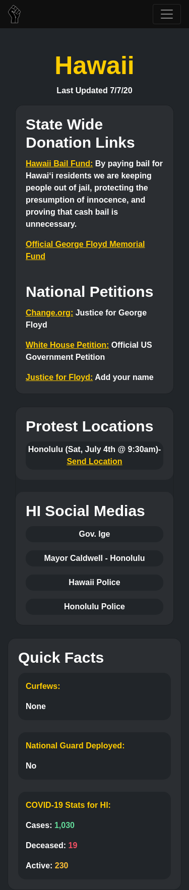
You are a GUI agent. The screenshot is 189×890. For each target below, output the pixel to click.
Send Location (94, 461)
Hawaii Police (94, 582)
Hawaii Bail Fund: (59, 163)
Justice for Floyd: (59, 377)
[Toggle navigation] (167, 14)
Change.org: (49, 312)
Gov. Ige (94, 534)
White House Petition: (67, 345)
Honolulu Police (94, 606)
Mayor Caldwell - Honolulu (94, 558)
